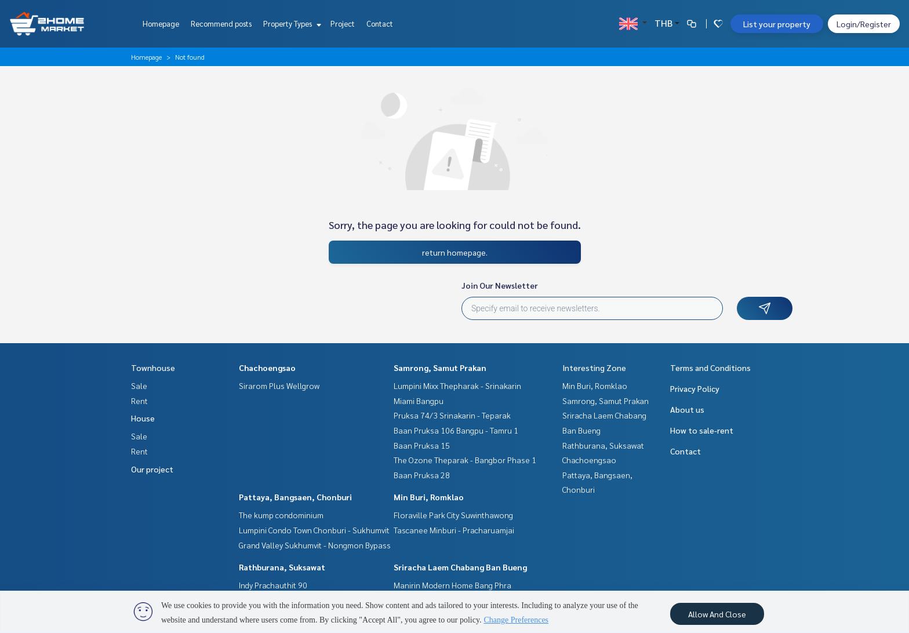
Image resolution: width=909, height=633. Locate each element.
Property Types (290, 23)
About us (687, 409)
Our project (152, 469)
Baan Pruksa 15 (422, 445)
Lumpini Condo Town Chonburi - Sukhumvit (314, 530)
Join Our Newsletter (499, 285)
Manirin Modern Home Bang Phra (452, 585)
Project (342, 23)
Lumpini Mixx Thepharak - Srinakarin (457, 385)
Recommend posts (221, 23)
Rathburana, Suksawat (282, 567)
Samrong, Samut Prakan (440, 367)
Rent (139, 400)
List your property (776, 24)
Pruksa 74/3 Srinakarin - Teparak (452, 415)
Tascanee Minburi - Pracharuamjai (454, 530)
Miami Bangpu (418, 400)
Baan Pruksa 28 (422, 475)
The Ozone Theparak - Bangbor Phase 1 (465, 459)
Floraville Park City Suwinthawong (453, 515)
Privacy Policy (694, 388)
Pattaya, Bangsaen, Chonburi (295, 497)
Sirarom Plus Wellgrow (279, 385)
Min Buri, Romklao (429, 497)
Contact (379, 23)
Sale (139, 385)
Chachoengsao (267, 367)
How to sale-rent (701, 430)
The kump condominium (281, 515)
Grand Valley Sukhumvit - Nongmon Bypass (315, 545)
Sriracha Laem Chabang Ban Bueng (460, 567)
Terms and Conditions (710, 367)
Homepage (161, 23)
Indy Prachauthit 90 (273, 585)
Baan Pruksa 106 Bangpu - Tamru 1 (456, 430)
